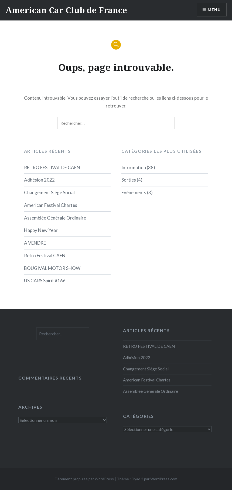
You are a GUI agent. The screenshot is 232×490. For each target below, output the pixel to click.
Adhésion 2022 (39, 180)
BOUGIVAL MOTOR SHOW (52, 268)
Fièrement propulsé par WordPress (84, 479)
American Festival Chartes (50, 205)
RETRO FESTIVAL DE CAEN (52, 167)
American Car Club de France (66, 10)
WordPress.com (163, 479)
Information (133, 167)
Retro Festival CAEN (45, 255)
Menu (214, 9)
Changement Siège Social (49, 192)
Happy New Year (41, 230)
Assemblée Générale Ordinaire (55, 218)
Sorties (128, 180)
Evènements (133, 192)
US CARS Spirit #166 (45, 280)
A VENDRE (35, 243)
